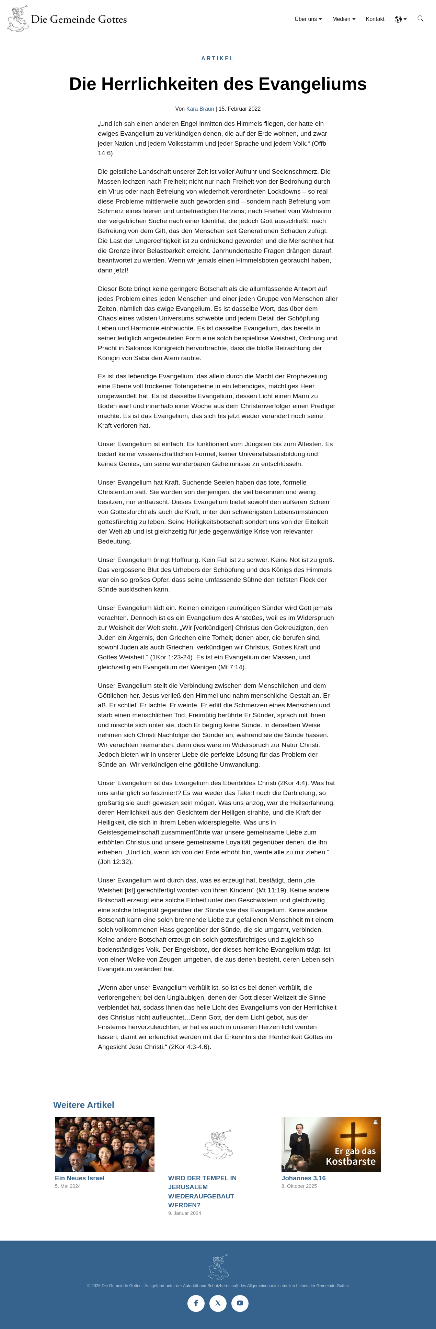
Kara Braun (200, 109)
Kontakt (375, 19)
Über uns (306, 19)
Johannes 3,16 (304, 1178)
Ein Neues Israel (80, 1178)
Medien (341, 19)
